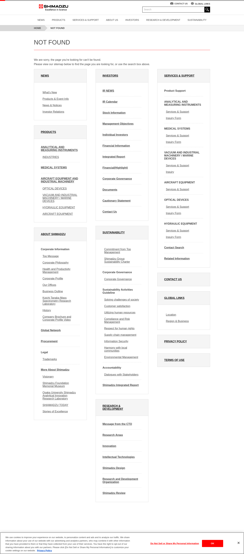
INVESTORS (132, 20)
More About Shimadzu (55, 369)
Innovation (109, 446)
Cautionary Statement (116, 200)
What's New (50, 92)
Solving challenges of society (121, 299)
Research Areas (113, 435)
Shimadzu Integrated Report (121, 385)
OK (212, 545)
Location (171, 314)
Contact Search (174, 247)
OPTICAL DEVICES (55, 188)
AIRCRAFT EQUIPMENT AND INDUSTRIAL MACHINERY (59, 180)
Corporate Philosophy (56, 262)
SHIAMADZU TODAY (55, 405)
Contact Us (110, 211)
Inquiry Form (173, 118)
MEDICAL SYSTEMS (54, 167)
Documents (110, 189)
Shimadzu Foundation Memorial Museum (56, 385)
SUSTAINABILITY (197, 20)
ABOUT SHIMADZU (53, 234)
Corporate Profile (53, 278)
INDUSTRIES (51, 157)
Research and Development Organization (120, 480)
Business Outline (53, 291)
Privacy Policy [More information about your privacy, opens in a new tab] (44, 552)
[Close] (238, 544)
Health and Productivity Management (56, 271)
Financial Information (116, 145)
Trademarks (50, 359)
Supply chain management (120, 334)
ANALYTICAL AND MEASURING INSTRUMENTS (59, 149)
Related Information (177, 258)
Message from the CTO (117, 424)
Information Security (116, 341)
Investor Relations (53, 111)
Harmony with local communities (115, 349)
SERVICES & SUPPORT (86, 20)
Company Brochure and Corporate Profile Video (57, 318)
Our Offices (49, 285)
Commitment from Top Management (117, 251)
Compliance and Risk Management (117, 320)
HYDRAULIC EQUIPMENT (59, 207)
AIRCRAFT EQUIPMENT (58, 213)
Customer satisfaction (117, 306)
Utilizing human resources (119, 312)
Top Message (51, 256)
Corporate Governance (117, 178)
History (47, 310)
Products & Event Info (56, 98)
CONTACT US (181, 4)
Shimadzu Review (114, 493)
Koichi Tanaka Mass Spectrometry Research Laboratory (57, 300)
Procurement (49, 341)
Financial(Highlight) (115, 167)
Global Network (51, 330)
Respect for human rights (119, 328)
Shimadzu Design (114, 468)
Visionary (48, 376)
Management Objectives (118, 123)
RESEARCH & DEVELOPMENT (163, 20)
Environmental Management (121, 357)
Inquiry (170, 172)
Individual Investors (115, 134)
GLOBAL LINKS (202, 4)
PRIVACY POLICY (175, 341)
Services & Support (177, 111)
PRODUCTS (58, 20)
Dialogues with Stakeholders (121, 374)
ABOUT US (112, 20)
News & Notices (52, 105)
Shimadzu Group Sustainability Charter (117, 260)
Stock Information (114, 112)
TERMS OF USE (174, 360)
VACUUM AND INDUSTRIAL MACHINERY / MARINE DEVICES (60, 198)
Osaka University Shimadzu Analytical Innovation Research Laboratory (59, 395)
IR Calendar (110, 101)
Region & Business (177, 321)
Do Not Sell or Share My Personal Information (174, 545)
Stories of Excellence (55, 411)
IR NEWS (108, 90)
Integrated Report (114, 156)
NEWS (41, 20)
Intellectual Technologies (119, 457)
